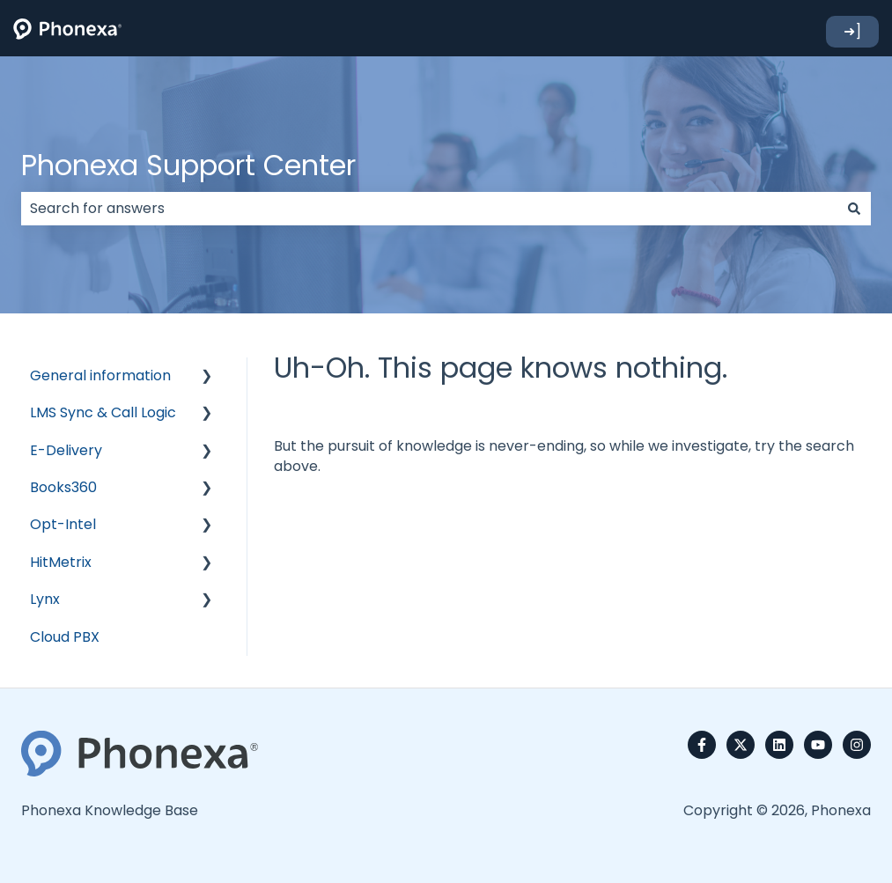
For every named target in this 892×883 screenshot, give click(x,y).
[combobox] (429, 208)
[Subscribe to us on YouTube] (818, 745)
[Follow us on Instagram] (857, 745)
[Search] (854, 208)
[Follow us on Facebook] (702, 745)
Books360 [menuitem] (63, 487)
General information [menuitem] (100, 375)
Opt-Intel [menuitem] (63, 524)
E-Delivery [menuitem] (66, 450)
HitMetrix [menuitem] (61, 562)
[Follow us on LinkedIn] (779, 745)
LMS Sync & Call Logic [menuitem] (103, 412)
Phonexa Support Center (188, 165)
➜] (852, 31)
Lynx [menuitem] (45, 599)
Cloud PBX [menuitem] (65, 637)
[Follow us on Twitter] (740, 745)
